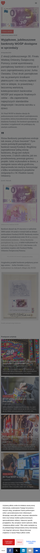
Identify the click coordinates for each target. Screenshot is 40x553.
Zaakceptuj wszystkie (8, 542)
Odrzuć (19, 542)
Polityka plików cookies (31, 542)
